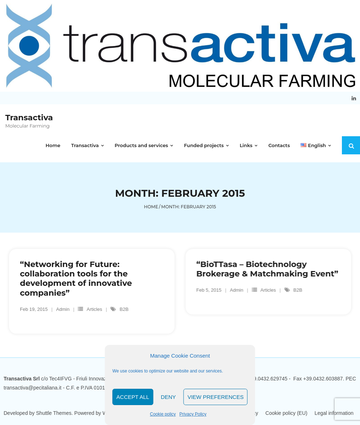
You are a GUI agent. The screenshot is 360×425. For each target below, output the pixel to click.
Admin (63, 309)
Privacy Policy (192, 414)
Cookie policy (163, 414)
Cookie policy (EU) (286, 413)
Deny (168, 397)
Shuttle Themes (54, 413)
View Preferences (216, 397)
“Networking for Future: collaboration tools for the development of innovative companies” (76, 278)
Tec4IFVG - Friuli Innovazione (83, 379)
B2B (124, 309)
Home (151, 206)
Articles (94, 309)
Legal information (334, 413)
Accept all (132, 397)
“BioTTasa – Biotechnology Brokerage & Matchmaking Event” (267, 269)
